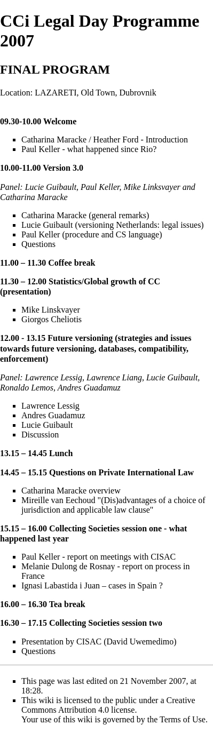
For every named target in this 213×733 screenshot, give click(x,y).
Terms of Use (183, 719)
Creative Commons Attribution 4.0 (108, 705)
